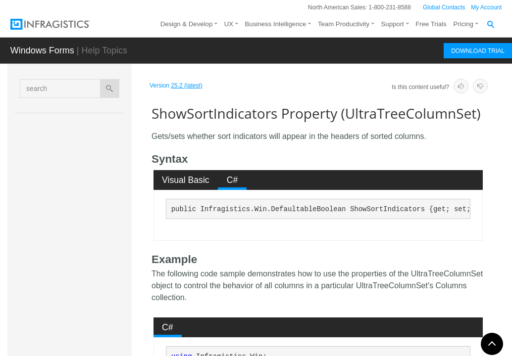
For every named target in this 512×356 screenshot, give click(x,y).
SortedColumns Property (105, 274)
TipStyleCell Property (100, 301)
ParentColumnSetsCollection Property (105, 214)
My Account (486, 7)
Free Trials (430, 24)
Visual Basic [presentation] (185, 180)
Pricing (463, 24)
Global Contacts (444, 7)
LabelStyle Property (98, 128)
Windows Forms (42, 50)
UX (228, 24)
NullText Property (94, 182)
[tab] (186, 180)
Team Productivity (343, 24)
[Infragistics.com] (59, 24)
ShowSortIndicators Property (105, 247)
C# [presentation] (232, 180)
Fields (81, 327)
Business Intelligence (276, 24)
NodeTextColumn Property (102, 155)
